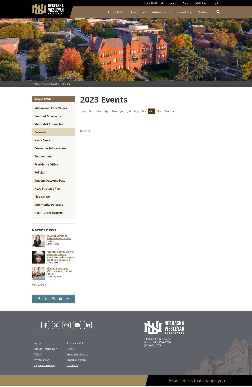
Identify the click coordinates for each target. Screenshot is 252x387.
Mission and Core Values (50, 108)
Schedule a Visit (75, 343)
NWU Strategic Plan (47, 188)
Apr (107, 111)
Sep (145, 111)
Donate (71, 348)
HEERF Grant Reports (48, 213)
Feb (92, 111)
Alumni (174, 3)
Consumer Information (50, 148)
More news (38, 284)
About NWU (116, 12)
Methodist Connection (49, 124)
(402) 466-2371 (152, 345)
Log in (216, 3)
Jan (84, 111)
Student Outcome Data (49, 180)
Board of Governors (47, 116)
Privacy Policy (42, 359)
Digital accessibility (44, 365)
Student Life (183, 12)
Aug (137, 111)
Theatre (187, 3)
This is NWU (42, 196)
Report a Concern (76, 359)
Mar (99, 111)
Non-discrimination (77, 354)
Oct (152, 111)
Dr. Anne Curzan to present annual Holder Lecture (58, 238)
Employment (43, 156)
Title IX (38, 354)
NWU (37, 83)
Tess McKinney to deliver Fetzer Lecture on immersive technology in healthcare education (60, 255)
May (115, 111)
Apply (37, 343)
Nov (160, 111)
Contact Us (72, 365)
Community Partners (48, 205)
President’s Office (46, 164)
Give (163, 3)
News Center (43, 140)
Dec (168, 111)
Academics (138, 12)
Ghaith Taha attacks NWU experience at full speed (59, 271)
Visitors (203, 12)
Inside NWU (150, 3)
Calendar (40, 132)
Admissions (160, 12)
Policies (39, 172)
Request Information (45, 348)
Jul (130, 111)
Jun (123, 111)
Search (218, 12)
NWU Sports (201, 3)
